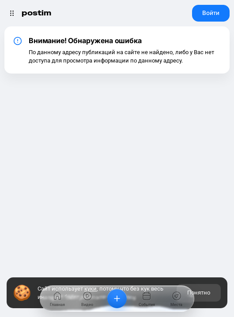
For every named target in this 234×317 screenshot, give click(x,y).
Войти (210, 12)
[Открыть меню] (11, 13)
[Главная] (57, 298)
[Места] (176, 298)
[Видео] (87, 298)
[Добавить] (117, 298)
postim (36, 13)
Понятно (198, 292)
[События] (146, 298)
